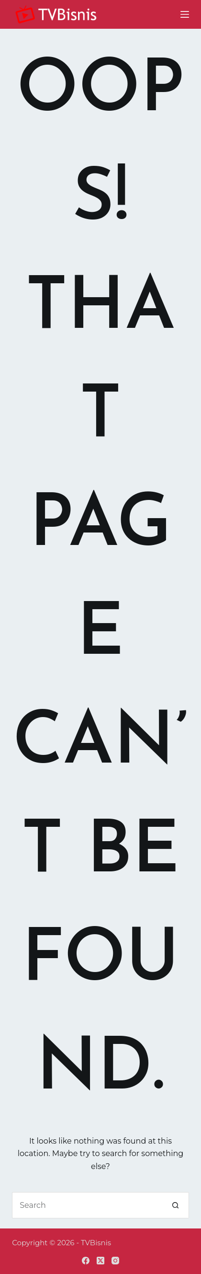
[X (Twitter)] (100, 1260)
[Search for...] (87, 1205)
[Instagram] (115, 1260)
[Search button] (176, 1205)
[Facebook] (85, 1260)
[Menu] (184, 14)
